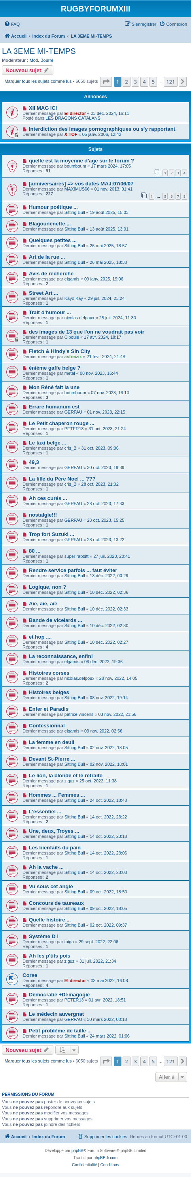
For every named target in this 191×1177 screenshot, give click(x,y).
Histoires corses (49, 673)
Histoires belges (49, 692)
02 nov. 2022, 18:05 (109, 747)
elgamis (71, 279)
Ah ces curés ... (48, 498)
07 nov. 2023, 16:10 (110, 392)
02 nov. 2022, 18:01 (109, 764)
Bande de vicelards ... (55, 620)
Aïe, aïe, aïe (43, 604)
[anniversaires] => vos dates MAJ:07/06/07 (81, 184)
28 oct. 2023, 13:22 (105, 539)
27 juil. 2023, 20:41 (111, 556)
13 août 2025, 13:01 (109, 229)
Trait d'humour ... (50, 312)
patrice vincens (78, 714)
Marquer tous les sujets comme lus (38, 81)
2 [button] (126, 81)
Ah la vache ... (46, 867)
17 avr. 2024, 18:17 (102, 337)
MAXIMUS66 (77, 189)
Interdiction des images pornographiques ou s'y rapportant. (103, 129)
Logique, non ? (47, 587)
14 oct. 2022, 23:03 (108, 872)
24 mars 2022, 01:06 (110, 1036)
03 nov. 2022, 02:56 (103, 731)
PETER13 (74, 428)
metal (69, 373)
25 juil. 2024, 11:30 (117, 317)
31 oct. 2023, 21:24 (107, 428)
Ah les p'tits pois (49, 956)
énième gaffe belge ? (54, 368)
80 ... (34, 551)
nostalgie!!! (43, 515)
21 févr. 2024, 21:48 (106, 356)
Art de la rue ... (47, 257)
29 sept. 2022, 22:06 (98, 941)
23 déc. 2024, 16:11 (110, 113)
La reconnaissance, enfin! (61, 656)
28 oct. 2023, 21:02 (100, 484)
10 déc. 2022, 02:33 (109, 609)
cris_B (70, 448)
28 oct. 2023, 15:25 (105, 520)
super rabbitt (76, 556)
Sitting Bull (74, 212)
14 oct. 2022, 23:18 (108, 836)
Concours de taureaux (56, 903)
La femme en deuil (51, 742)
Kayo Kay (73, 298)
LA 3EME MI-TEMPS (39, 51)
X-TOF (71, 134)
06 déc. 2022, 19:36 (103, 661)
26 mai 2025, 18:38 (108, 262)
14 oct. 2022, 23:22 (108, 817)
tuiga (69, 941)
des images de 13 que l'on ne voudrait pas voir (86, 332)
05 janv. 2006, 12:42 (101, 134)
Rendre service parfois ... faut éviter (73, 570)
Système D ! (44, 936)
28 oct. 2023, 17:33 (105, 503)
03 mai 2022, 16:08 (109, 980)
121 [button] (170, 81)
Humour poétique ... (53, 207)
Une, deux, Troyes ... (54, 831)
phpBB (77, 1150)
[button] (106, 81)
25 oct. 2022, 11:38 (98, 780)
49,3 (34, 462)
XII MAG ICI (43, 108)
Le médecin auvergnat (56, 1014)
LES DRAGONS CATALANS (72, 118)
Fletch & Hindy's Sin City (60, 351)
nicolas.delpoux (79, 317)
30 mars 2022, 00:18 (107, 1019)
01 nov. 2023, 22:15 (106, 412)
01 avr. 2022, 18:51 (107, 1000)
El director (75, 113)
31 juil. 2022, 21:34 (97, 961)
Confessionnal (47, 726)
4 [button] (144, 81)
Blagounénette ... (50, 224)
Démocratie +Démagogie (59, 995)
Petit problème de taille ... (60, 1031)
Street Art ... (43, 293)
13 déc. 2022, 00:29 (109, 575)
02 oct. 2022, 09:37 (108, 925)
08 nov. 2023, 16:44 (99, 373)
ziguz (69, 780)
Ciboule (71, 337)
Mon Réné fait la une (54, 387)
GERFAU (73, 412)
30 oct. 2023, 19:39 (105, 467)
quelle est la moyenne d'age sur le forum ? (81, 161)
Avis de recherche (51, 274)
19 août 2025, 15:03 (109, 212)
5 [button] (153, 81)
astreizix (73, 356)
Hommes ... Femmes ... (57, 795)
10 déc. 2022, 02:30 (109, 625)
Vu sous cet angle (51, 886)
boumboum (75, 166)
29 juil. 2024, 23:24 (106, 298)
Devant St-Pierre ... (52, 759)
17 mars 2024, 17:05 (111, 166)
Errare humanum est (54, 407)
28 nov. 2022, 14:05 (118, 678)
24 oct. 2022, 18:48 (108, 800)
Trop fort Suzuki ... (51, 534)
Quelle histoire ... (50, 920)
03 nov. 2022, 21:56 (117, 714)
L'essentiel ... (45, 812)
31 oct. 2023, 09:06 (100, 448)
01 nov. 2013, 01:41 (113, 189)
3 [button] (135, 81)
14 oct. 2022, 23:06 (108, 853)
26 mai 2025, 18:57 (108, 245)
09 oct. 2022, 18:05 (108, 908)
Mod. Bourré (42, 60)
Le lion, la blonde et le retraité (65, 775)
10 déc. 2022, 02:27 (109, 642)
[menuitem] (12, 24)
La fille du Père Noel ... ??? (62, 479)
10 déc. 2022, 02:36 (109, 592)
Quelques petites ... (53, 240)
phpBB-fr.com (106, 1158)
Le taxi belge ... (47, 443)
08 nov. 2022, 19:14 (109, 697)
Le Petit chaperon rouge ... (62, 423)
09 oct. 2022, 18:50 (108, 891)
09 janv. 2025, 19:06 (103, 279)
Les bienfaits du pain (55, 848)
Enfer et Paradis (48, 709)
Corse (30, 975)
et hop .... (40, 637)
